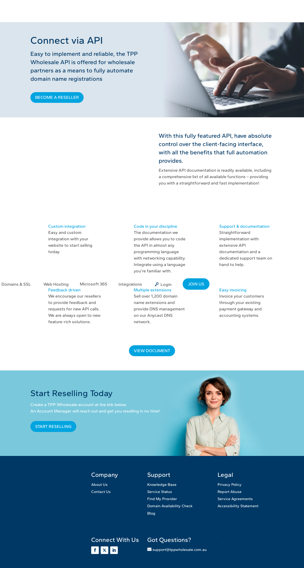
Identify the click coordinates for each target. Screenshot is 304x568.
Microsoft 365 (93, 284)
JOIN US (196, 284)
